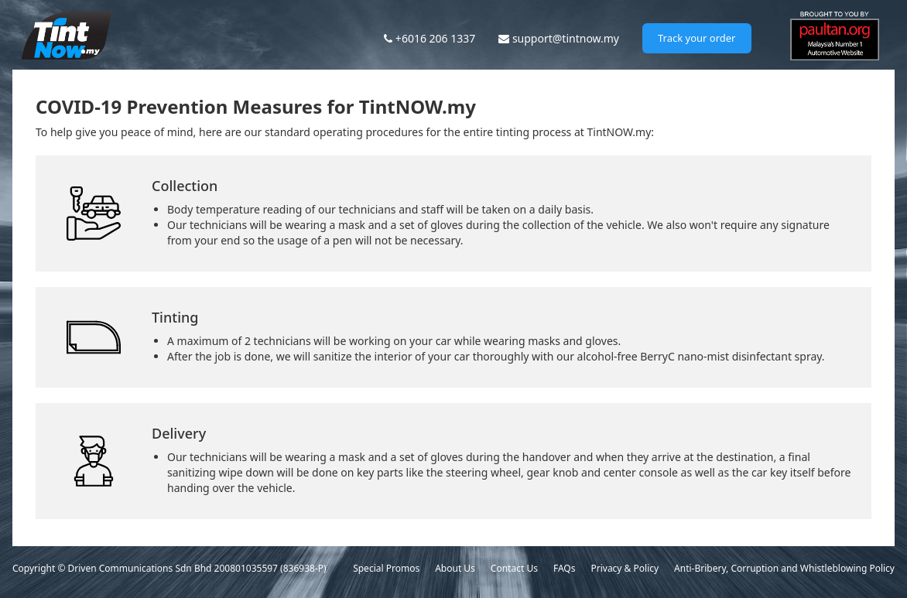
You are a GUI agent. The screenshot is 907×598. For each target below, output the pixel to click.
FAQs (564, 568)
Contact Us (514, 568)
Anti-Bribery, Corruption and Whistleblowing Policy (784, 568)
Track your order (697, 38)
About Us (455, 568)
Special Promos (386, 568)
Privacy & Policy (624, 568)
